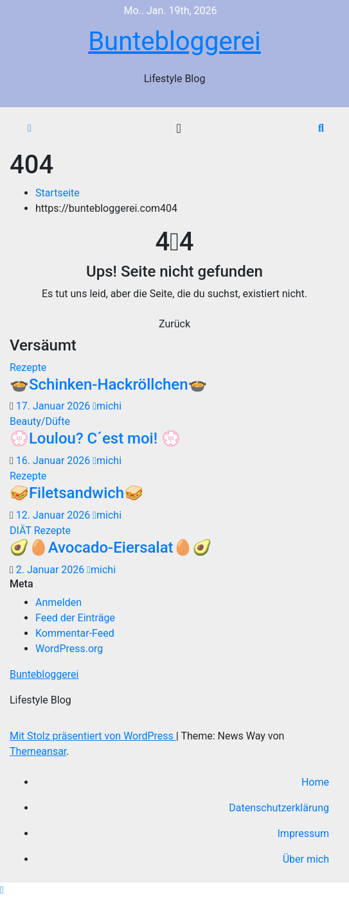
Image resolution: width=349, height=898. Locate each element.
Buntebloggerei (174, 41)
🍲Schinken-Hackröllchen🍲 (108, 384)
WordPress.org (69, 649)
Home (315, 782)
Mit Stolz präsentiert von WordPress (93, 736)
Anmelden (58, 602)
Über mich (306, 859)
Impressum (304, 833)
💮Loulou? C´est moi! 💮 (95, 438)
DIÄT (22, 530)
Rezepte (28, 367)
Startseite (57, 193)
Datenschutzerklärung (279, 808)
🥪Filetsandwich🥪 (76, 493)
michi (107, 406)
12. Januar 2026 (54, 515)
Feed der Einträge (75, 618)
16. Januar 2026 (54, 460)
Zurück (174, 324)
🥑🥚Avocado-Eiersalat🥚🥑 (110, 548)
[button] (321, 128)
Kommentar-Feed (74, 633)
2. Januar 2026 (51, 570)
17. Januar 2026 (54, 406)
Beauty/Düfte (40, 421)
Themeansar (38, 751)
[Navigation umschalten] (178, 128)
